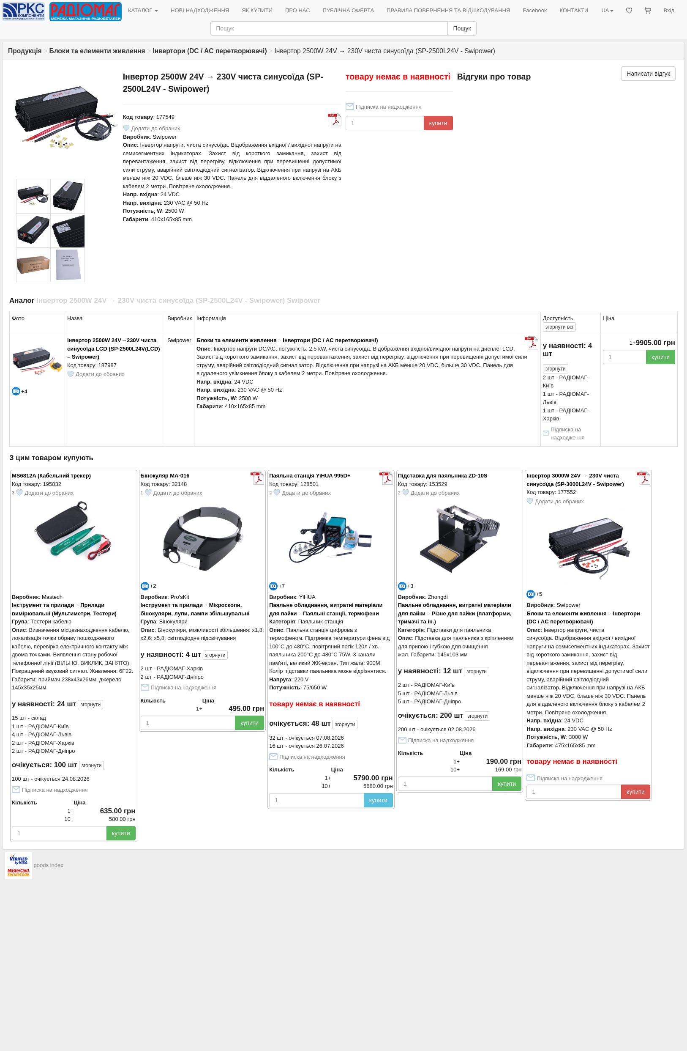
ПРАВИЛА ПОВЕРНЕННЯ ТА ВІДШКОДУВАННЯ (448, 10)
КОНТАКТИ (573, 10)
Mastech (52, 597)
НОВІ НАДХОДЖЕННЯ (200, 10)
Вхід (669, 10)
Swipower (165, 137)
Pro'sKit (179, 597)
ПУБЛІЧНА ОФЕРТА (348, 10)
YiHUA (307, 597)
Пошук (462, 28)
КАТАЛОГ (143, 10)
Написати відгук (648, 73)
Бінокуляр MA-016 (165, 475)
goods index (48, 865)
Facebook (535, 10)
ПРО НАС (297, 10)
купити (438, 123)
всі (559, 327)
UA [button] (607, 10)
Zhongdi (438, 597)
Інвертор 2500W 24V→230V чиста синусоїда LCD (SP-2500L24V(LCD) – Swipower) (113, 348)
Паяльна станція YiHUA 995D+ (309, 475)
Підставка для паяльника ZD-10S (443, 475)
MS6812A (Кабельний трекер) (51, 475)
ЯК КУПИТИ (257, 10)
